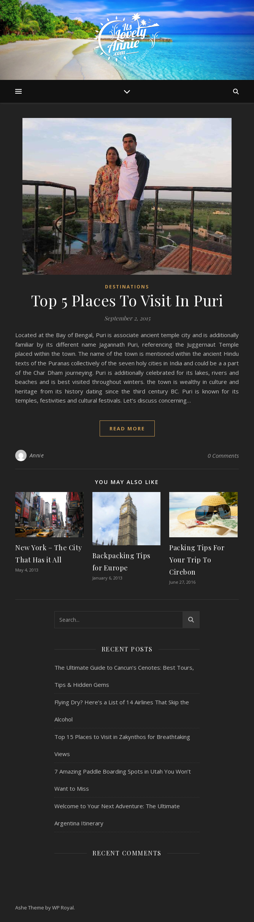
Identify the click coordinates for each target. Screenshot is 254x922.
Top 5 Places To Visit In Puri (127, 300)
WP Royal (63, 907)
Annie (37, 455)
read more (127, 428)
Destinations (127, 286)
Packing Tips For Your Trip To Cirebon (196, 559)
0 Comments (223, 455)
